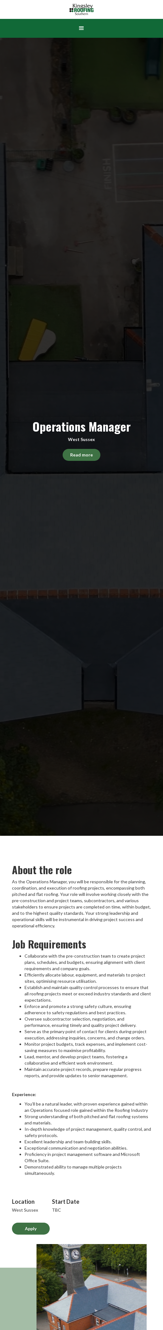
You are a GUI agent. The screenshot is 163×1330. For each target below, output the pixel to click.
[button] (81, 28)
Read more (81, 454)
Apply (31, 1228)
